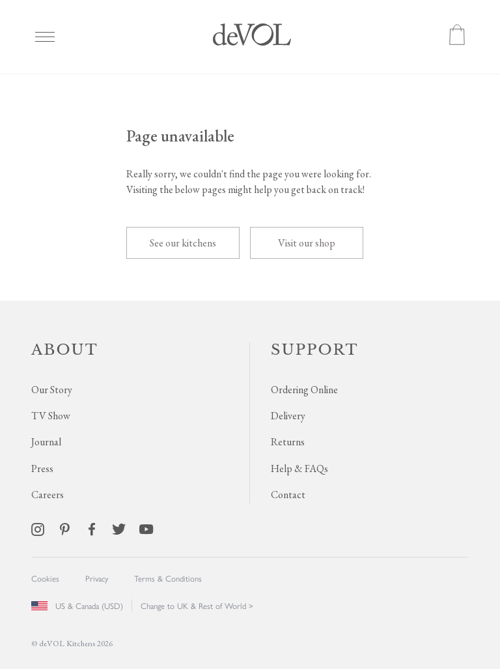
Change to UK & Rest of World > (197, 605)
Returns (288, 442)
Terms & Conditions (168, 578)
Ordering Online (304, 389)
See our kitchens (183, 243)
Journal (46, 442)
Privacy (96, 578)
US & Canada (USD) (77, 605)
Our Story (51, 389)
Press (42, 468)
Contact (288, 494)
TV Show (50, 416)
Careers (47, 494)
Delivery (288, 416)
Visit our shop (306, 243)
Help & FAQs (299, 468)
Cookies (45, 578)
